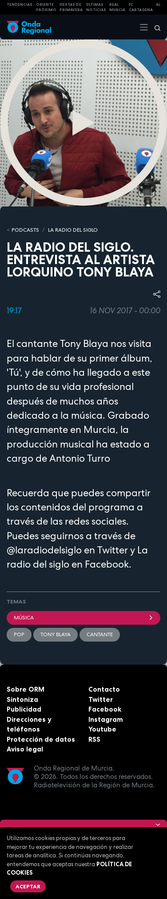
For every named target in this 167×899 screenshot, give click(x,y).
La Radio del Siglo (73, 230)
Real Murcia (117, 7)
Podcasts (25, 230)
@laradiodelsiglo (44, 550)
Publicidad (24, 709)
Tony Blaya (55, 634)
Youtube (102, 729)
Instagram (105, 719)
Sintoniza (22, 699)
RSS (94, 739)
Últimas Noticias (96, 7)
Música (83, 617)
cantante (100, 634)
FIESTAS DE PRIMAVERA (71, 7)
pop (19, 634)
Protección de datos (41, 739)
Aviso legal (25, 749)
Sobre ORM (25, 689)
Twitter (100, 699)
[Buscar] (154, 27)
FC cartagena (141, 7)
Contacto (104, 689)
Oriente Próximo (46, 7)
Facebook (104, 709)
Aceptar (28, 886)
